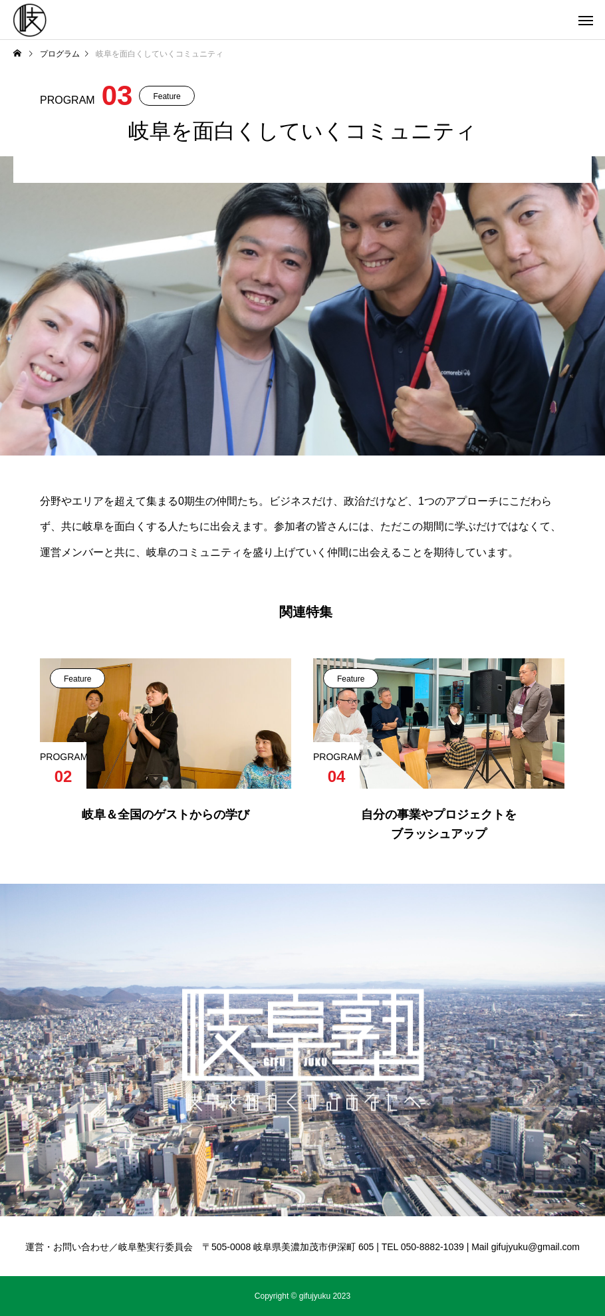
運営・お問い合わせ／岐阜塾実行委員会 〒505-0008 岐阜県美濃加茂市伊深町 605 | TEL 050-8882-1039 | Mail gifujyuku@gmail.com (302, 1247)
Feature (166, 96)
